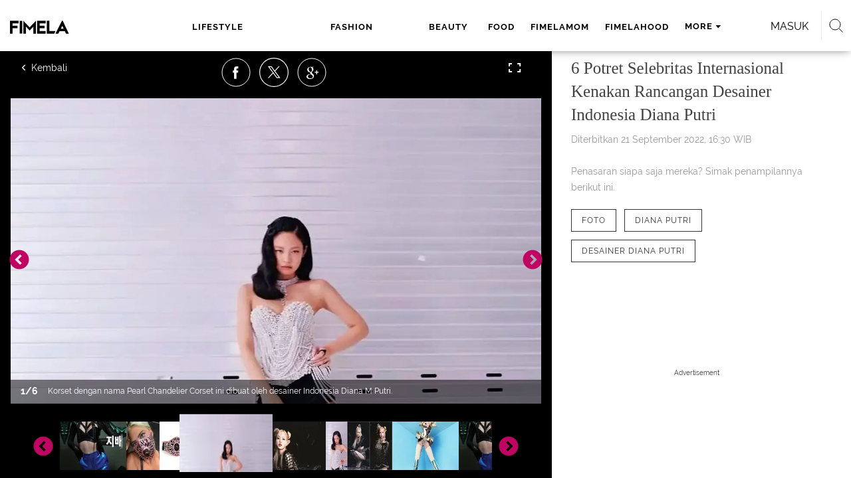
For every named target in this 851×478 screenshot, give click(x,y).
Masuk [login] (731, 26)
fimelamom (443, 27)
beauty (336, 27)
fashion (279, 27)
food (385, 27)
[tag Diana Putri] (663, 220)
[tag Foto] (594, 220)
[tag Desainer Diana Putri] (633, 251)
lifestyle (216, 27)
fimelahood (520, 27)
